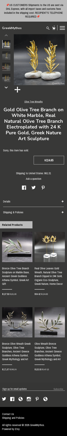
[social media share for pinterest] (43, 188)
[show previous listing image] (6, 35)
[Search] (47, 28)
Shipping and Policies (13, 418)
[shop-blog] (20, 399)
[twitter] (4, 399)
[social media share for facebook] (24, 188)
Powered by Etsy (11, 429)
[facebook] (12, 399)
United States (36, 173)
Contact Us (8, 414)
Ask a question (33, 179)
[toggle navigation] (62, 27)
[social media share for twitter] (34, 188)
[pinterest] (37, 399)
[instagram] (29, 399)
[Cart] (53, 29)
